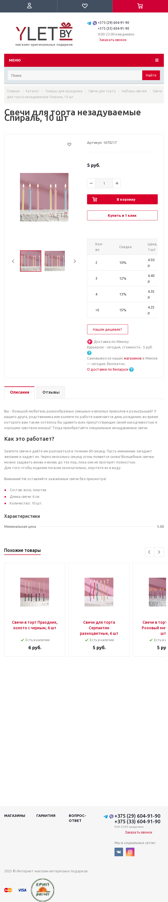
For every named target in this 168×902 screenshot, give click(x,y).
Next (75, 261)
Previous (13, 261)
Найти (151, 75)
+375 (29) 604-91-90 (113, 22)
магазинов (133, 358)
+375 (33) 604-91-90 (113, 28)
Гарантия (45, 815)
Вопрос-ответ (77, 818)
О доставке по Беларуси (107, 369)
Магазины (14, 815)
